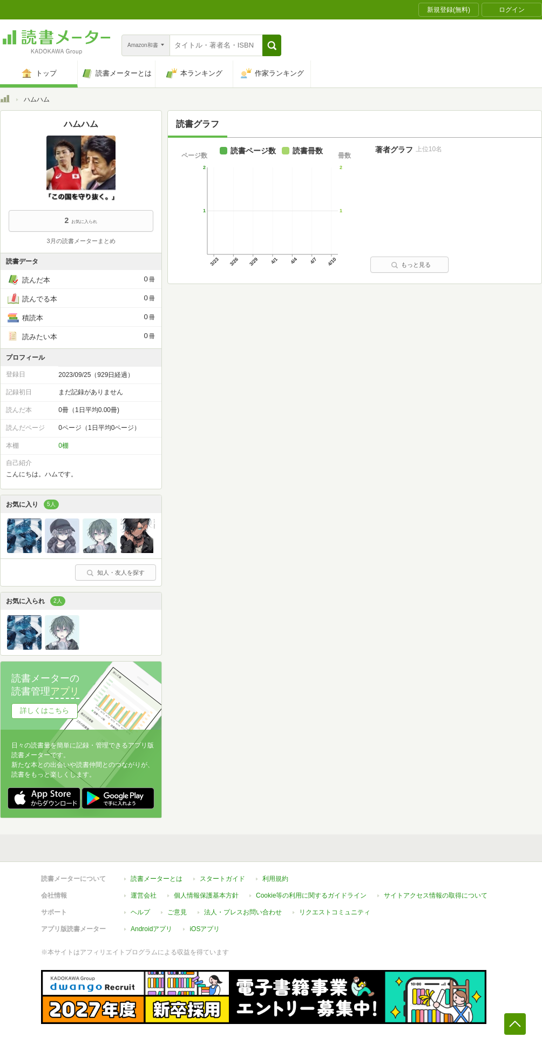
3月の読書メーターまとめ (80, 241)
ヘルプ (140, 912)
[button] (271, 45)
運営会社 (144, 895)
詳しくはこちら (44, 710)
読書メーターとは (156, 878)
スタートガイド (222, 878)
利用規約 (275, 878)
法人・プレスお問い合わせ (243, 912)
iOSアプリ (204, 929)
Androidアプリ (151, 929)
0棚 (63, 445)
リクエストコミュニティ (334, 912)
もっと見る (411, 264)
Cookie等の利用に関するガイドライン (311, 895)
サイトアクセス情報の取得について (435, 895)
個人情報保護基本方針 (206, 895)
